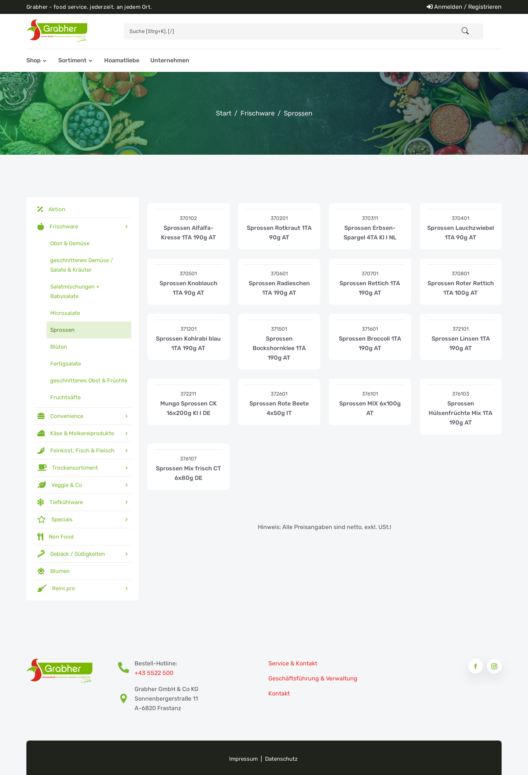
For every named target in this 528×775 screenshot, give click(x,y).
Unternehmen (169, 60)
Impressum (243, 759)
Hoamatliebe (121, 60)
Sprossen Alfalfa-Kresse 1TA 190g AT (188, 232)
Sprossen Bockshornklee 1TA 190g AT (279, 348)
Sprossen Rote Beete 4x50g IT (279, 408)
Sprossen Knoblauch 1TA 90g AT (188, 288)
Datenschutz (281, 759)
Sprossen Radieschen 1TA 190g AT (279, 288)
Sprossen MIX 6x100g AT (370, 408)
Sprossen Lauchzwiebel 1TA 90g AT (460, 232)
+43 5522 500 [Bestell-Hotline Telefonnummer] (154, 672)
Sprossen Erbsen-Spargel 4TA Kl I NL (370, 232)
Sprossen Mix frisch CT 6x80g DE (188, 473)
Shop (33, 60)
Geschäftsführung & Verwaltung (313, 678)
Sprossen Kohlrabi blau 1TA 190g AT (188, 343)
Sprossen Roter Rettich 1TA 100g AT (461, 288)
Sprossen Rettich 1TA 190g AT (370, 288)
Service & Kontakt (292, 663)
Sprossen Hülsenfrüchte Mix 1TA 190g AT (460, 413)
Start (223, 113)
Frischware (258, 113)
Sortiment (72, 60)
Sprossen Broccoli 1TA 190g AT (370, 343)
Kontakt (279, 693)
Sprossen (298, 113)
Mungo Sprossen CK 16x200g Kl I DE (188, 408)
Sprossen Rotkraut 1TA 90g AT (279, 232)
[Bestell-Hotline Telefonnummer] (126, 668)
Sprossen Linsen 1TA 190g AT (461, 343)
